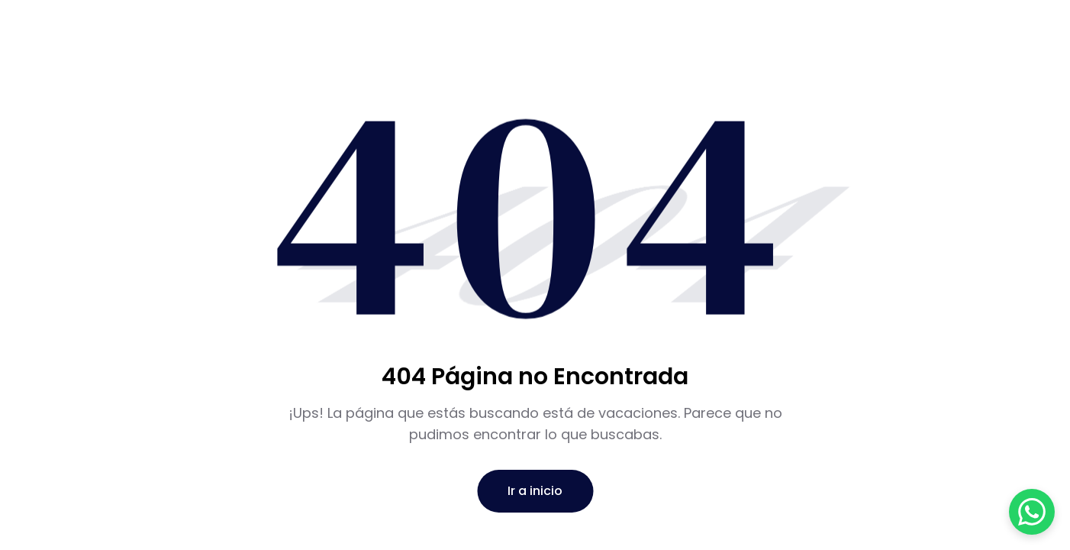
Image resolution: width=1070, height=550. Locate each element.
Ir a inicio (535, 491)
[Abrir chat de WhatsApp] (1032, 512)
